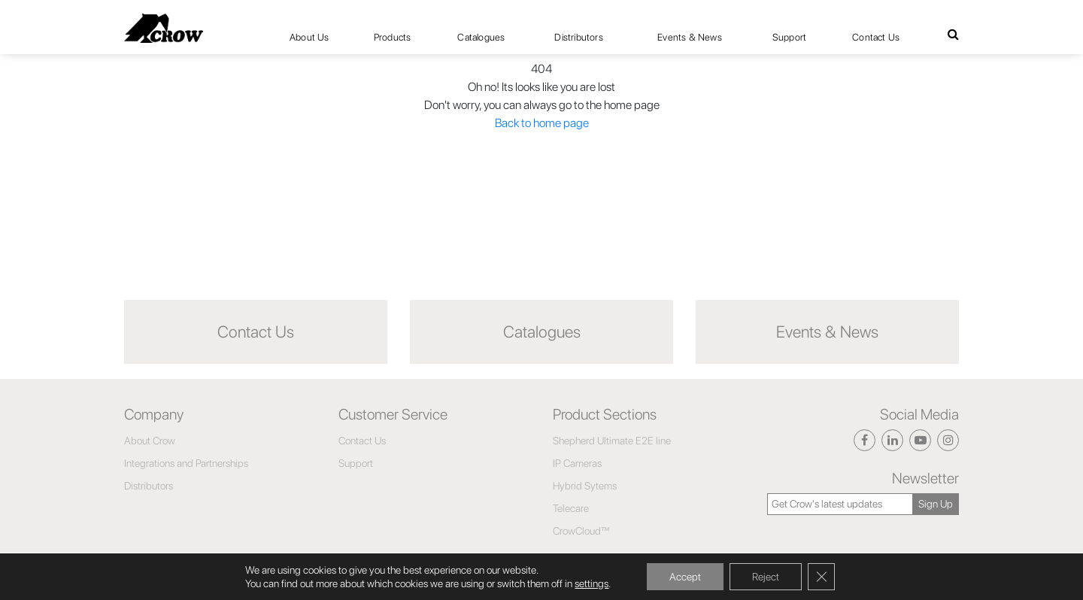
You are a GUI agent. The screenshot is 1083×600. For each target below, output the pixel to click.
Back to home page (542, 123)
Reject (765, 577)
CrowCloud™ (581, 531)
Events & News (689, 37)
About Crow (149, 441)
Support (789, 37)
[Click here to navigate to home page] (163, 28)
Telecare (571, 508)
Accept (685, 577)
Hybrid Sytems (585, 486)
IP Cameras (577, 463)
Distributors (578, 37)
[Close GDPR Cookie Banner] (821, 576)
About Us (309, 37)
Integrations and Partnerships (186, 463)
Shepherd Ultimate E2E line (612, 441)
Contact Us (875, 37)
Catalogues (481, 37)
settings (591, 583)
